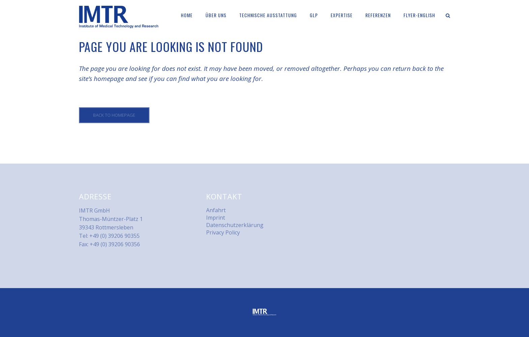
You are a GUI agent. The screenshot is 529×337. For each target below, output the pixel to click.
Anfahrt (216, 210)
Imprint (215, 217)
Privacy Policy (223, 232)
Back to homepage (114, 115)
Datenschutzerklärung (234, 225)
